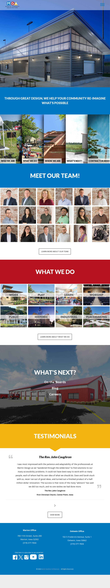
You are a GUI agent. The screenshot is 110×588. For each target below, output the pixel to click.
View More (55, 510)
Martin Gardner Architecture (50, 583)
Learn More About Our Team (54, 249)
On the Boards (55, 377)
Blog (55, 383)
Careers (55, 389)
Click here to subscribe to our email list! (29, 568)
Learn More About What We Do (55, 332)
